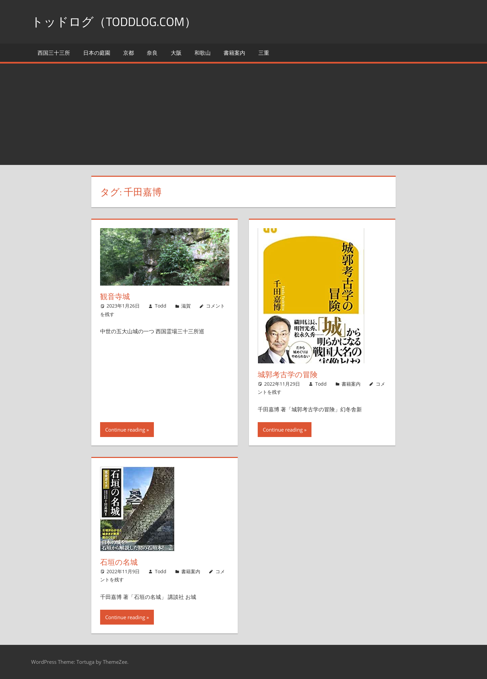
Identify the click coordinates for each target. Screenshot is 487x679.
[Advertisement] (243, 114)
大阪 (176, 53)
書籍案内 (234, 53)
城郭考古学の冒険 (288, 374)
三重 (263, 53)
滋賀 (186, 305)
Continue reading (125, 429)
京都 (128, 53)
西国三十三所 (54, 53)
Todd (160, 305)
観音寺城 (115, 296)
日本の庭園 (96, 53)
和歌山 (202, 53)
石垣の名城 (119, 562)
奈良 (152, 53)
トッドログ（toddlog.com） (113, 21)
